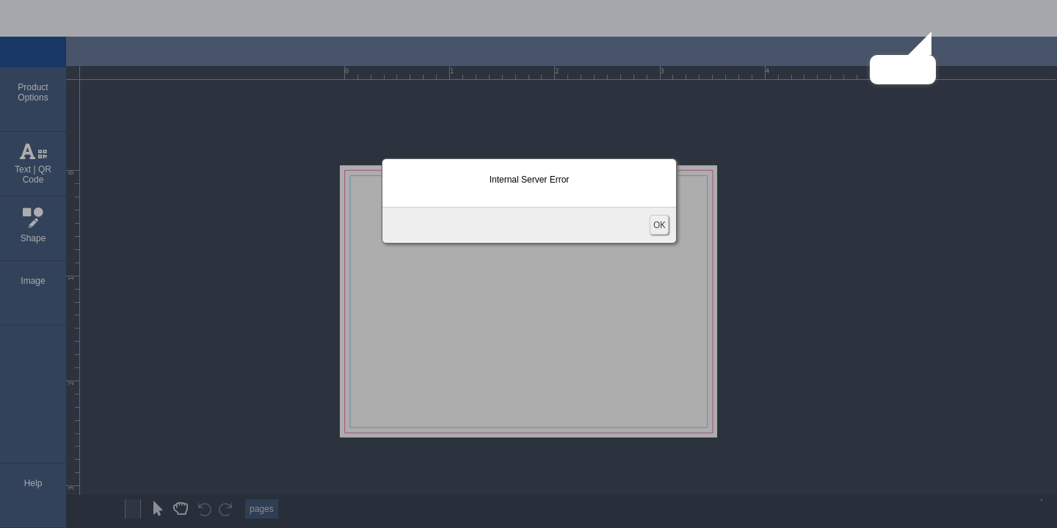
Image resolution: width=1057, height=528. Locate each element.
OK (659, 225)
